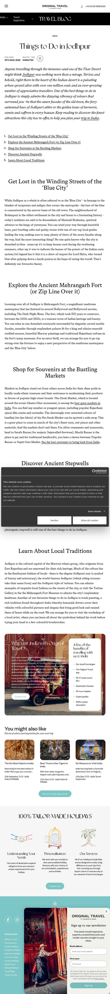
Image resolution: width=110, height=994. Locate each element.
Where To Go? (11, 939)
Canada (87, 971)
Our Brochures (37, 957)
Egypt (86, 953)
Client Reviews (64, 957)
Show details (94, 511)
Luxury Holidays (12, 960)
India (55, 35)
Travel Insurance (64, 960)
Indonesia (88, 957)
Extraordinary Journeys (41, 974)
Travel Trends (11, 974)
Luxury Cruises (11, 957)
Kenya (86, 964)
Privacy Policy (63, 953)
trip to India (90, 118)
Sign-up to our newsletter (80, 919)
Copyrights (62, 942)
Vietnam (87, 967)
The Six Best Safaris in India (19, 763)
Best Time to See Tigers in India (54, 764)
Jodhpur (28, 74)
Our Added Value (38, 942)
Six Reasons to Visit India (89, 763)
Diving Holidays (11, 967)
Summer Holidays (13, 953)
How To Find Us (64, 981)
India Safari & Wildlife (17, 777)
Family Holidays (12, 946)
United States (90, 946)
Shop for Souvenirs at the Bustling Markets (34, 148)
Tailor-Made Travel (39, 939)
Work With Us (37, 964)
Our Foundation (38, 946)
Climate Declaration (40, 953)
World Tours (10, 964)
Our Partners (37, 967)
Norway (87, 939)
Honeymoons (11, 942)
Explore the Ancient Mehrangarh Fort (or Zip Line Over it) (44, 142)
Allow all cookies (89, 520)
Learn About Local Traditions (26, 160)
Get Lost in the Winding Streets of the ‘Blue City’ (38, 136)
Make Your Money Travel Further (65, 976)
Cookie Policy (63, 949)
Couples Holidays (12, 949)
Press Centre (37, 985)
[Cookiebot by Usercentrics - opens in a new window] (94, 471)
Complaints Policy (65, 991)
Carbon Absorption (39, 949)
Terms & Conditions (66, 939)
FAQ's (60, 971)
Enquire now (20, 696)
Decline (54, 520)
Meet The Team (38, 960)
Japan (86, 942)
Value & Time (63, 967)
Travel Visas (62, 964)
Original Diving (37, 971)
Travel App (36, 978)
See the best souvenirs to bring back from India (71, 442)
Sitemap (61, 946)
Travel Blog (10, 971)
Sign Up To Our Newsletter (64, 986)
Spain (86, 960)
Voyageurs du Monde (40, 982)
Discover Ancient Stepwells (25, 154)
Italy (85, 949)
